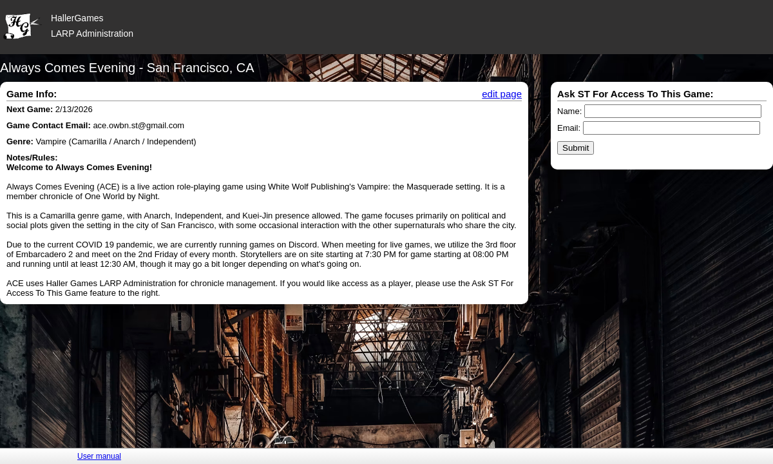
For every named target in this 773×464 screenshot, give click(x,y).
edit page (502, 93)
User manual (99, 456)
